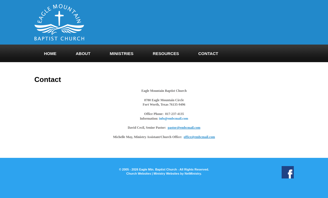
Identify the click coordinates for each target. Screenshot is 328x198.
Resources (166, 53)
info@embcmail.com (173, 118)
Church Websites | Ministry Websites (153, 173)
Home (50, 53)
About (83, 53)
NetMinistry (193, 173)
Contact (208, 53)
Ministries (122, 53)
